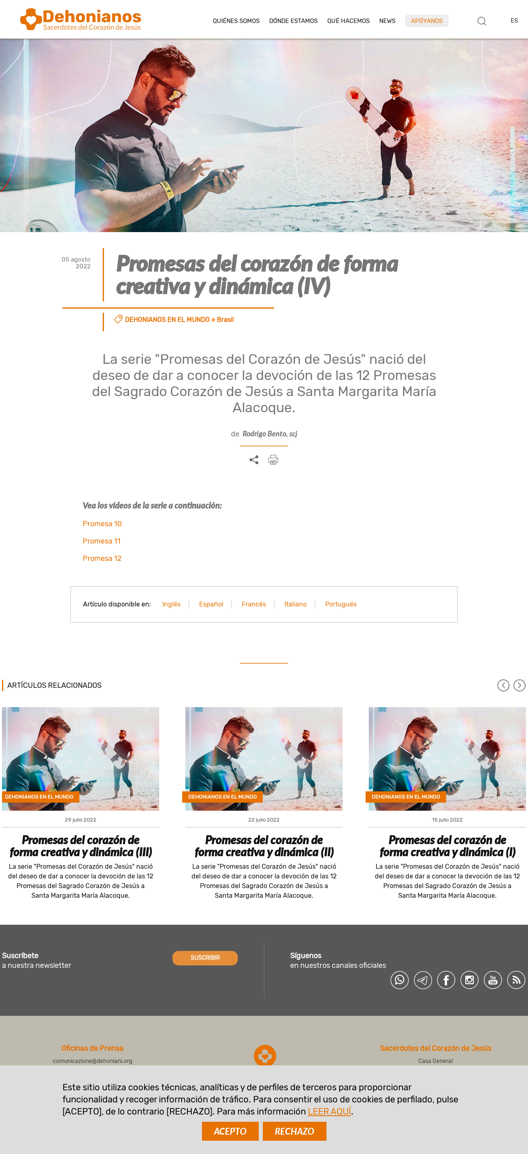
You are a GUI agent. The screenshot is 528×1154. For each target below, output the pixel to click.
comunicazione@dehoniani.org (92, 1061)
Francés (254, 604)
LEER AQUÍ (329, 1111)
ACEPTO (230, 1131)
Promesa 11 (102, 541)
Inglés (171, 604)
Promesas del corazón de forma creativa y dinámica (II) (264, 846)
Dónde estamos (293, 21)
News (387, 21)
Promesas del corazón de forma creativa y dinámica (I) (448, 846)
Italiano (296, 604)
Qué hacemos (348, 21)
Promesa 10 (102, 523)
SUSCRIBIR (205, 958)
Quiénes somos (236, 21)
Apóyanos (427, 21)
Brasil (225, 320)
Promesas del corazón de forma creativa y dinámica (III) (81, 846)
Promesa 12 (102, 558)
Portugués (341, 604)
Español (211, 604)
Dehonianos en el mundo (167, 320)
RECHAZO (294, 1131)
